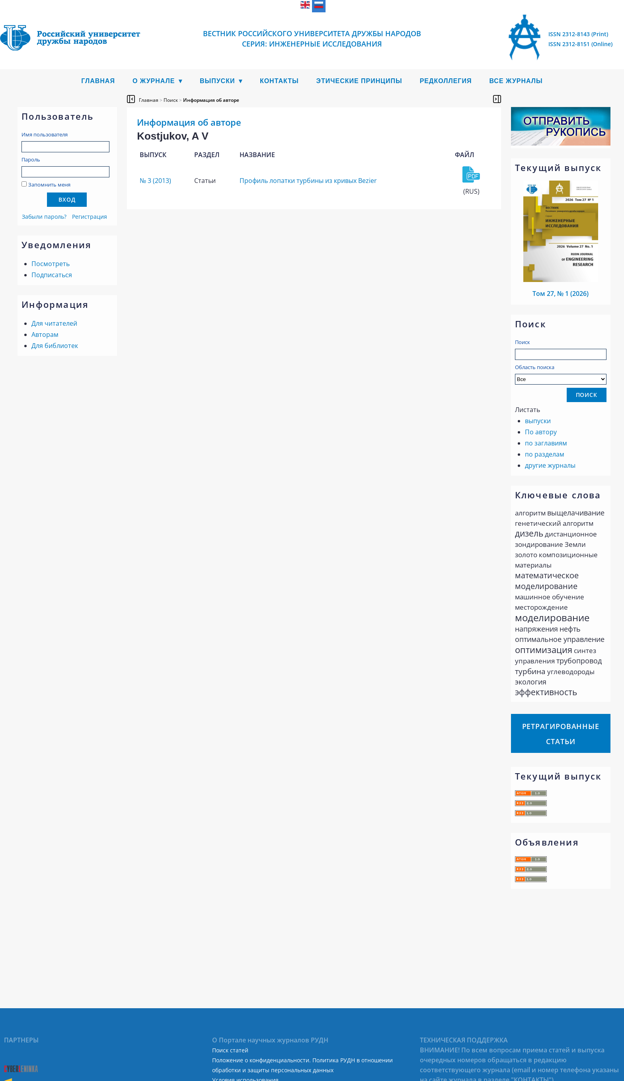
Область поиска (560, 374)
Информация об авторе (211, 100)
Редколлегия (446, 81)
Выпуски (217, 81)
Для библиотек (54, 345)
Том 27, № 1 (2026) (560, 293)
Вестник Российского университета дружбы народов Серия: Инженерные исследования (312, 39)
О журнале (154, 81)
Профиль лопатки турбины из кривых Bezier (308, 180)
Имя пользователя (44, 134)
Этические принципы (359, 81)
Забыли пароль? (44, 216)
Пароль (30, 159)
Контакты (279, 81)
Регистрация (89, 216)
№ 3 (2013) (155, 180)
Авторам (44, 334)
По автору (541, 432)
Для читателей (54, 323)
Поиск (522, 342)
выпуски (538, 420)
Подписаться (51, 274)
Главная (98, 81)
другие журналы (550, 465)
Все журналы (515, 81)
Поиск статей (230, 1050)
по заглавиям (546, 443)
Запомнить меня (49, 184)
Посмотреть (50, 263)
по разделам (544, 454)
